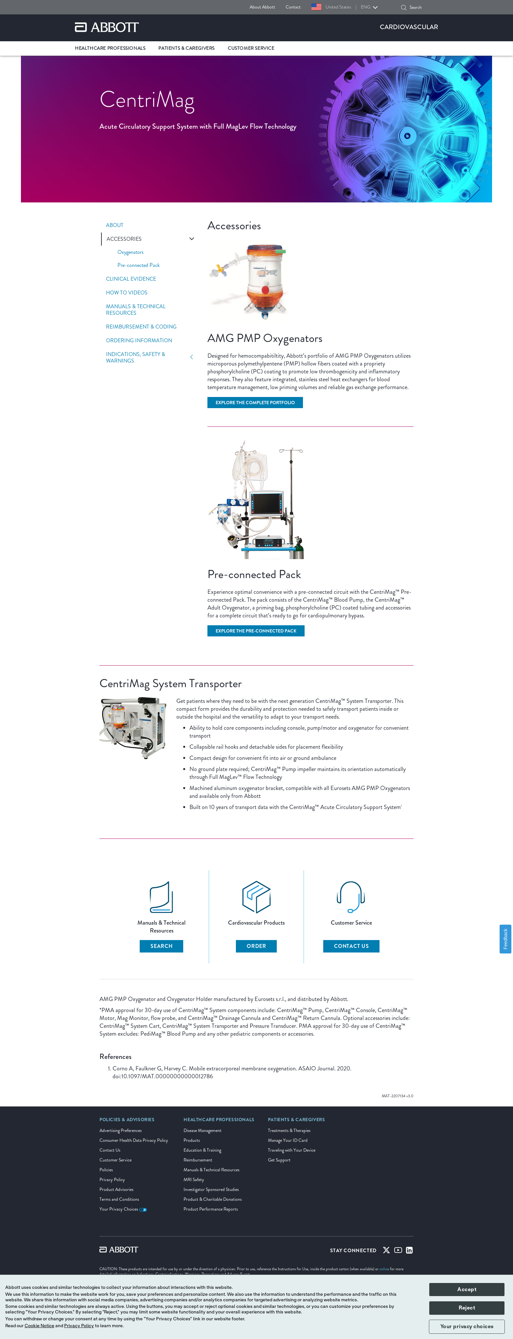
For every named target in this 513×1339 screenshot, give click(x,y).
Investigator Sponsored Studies (211, 1189)
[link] (127, 1121)
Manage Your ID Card (288, 1140)
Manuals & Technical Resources (136, 309)
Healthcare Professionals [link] (110, 48)
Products (192, 1140)
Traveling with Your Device (291, 1150)
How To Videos (127, 293)
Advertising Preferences (120, 1130)
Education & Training (202, 1150)
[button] (403, 7)
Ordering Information (139, 340)
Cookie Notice (39, 1326)
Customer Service (115, 1160)
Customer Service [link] (251, 48)
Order (256, 946)
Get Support (279, 1160)
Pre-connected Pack (138, 265)
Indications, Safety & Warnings (135, 357)
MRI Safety (194, 1180)
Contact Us (351, 946)
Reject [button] (467, 1308)
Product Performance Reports (211, 1209)
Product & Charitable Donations (213, 1199)
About (114, 225)
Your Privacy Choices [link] (123, 1209)
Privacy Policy (112, 1180)
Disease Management (202, 1130)
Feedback (505, 939)
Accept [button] (466, 1289)
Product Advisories (116, 1189)
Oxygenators (130, 252)
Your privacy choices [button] (467, 1326)
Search (161, 946)
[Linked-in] (409, 1251)
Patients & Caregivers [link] (186, 48)
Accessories (124, 239)
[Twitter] (386, 1251)
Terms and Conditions (119, 1199)
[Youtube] (398, 1251)
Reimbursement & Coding (141, 327)
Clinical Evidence (131, 279)
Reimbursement (198, 1160)
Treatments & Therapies (289, 1130)
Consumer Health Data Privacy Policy (133, 1140)
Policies (106, 1170)
